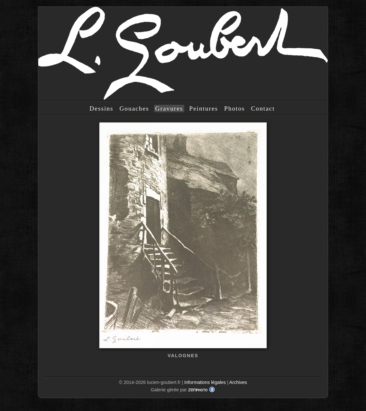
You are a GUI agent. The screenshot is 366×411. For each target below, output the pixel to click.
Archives (238, 382)
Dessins (101, 108)
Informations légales (205, 382)
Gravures (169, 108)
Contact (263, 108)
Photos (234, 108)
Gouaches (134, 108)
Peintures (203, 108)
